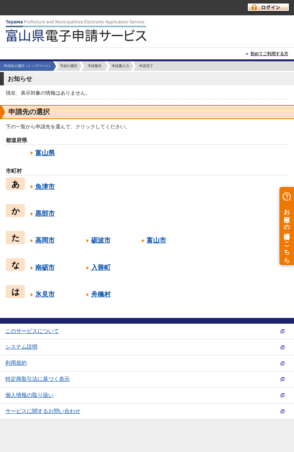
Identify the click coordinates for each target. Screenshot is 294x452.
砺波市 (101, 240)
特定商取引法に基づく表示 (37, 379)
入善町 (101, 267)
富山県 (45, 153)
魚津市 (45, 186)
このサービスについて (32, 331)
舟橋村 (101, 294)
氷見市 (45, 294)
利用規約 (16, 363)
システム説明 (21, 347)
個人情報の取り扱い (29, 395)
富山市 (156, 240)
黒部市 (45, 213)
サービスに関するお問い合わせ (42, 411)
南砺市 (45, 267)
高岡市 (45, 240)
